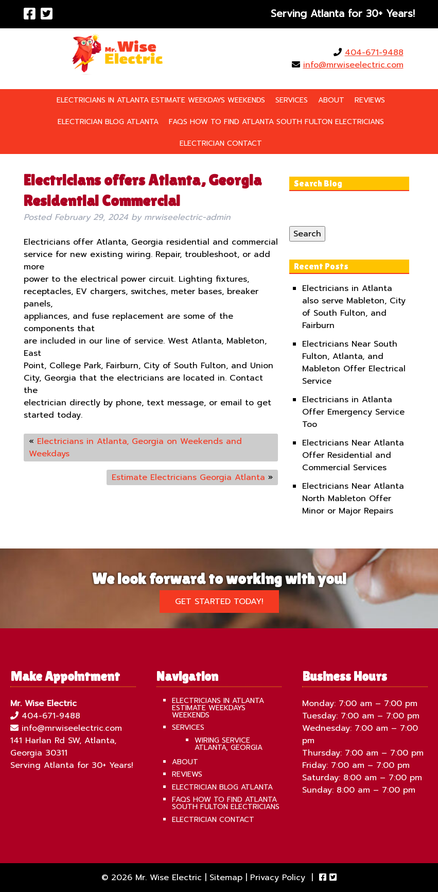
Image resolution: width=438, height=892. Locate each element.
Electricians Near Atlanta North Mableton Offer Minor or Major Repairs (353, 498)
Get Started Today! (219, 601)
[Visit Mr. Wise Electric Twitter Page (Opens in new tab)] (46, 14)
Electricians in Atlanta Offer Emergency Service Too (353, 412)
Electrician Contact (221, 143)
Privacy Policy (277, 877)
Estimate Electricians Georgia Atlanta (188, 477)
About (331, 100)
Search (307, 234)
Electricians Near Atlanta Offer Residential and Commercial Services (353, 455)
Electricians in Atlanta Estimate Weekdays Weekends (161, 100)
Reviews (370, 100)
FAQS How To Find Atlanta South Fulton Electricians (276, 121)
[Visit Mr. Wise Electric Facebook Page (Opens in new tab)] (30, 14)
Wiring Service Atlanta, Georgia (228, 744)
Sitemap (225, 877)
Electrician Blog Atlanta (108, 121)
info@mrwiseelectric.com (353, 65)
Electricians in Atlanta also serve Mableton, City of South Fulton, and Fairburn (354, 307)
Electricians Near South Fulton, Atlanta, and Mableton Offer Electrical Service (354, 362)
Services (291, 100)
